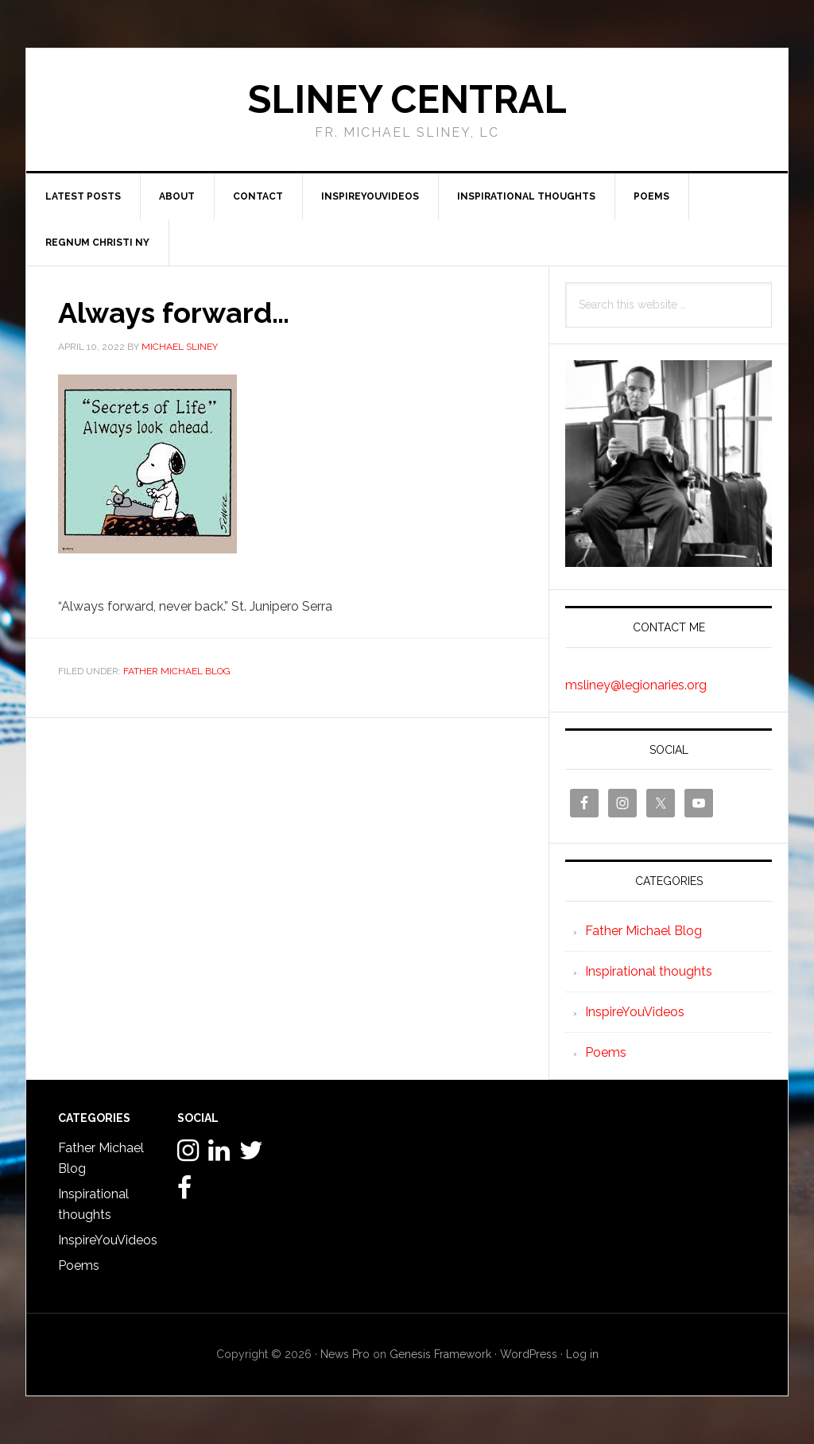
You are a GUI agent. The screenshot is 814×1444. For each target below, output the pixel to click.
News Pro (345, 1354)
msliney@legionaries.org (636, 685)
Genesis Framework (440, 1354)
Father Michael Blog (177, 671)
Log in (582, 1354)
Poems (605, 1052)
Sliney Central (407, 99)
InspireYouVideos (634, 1011)
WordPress (528, 1354)
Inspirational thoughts (648, 971)
